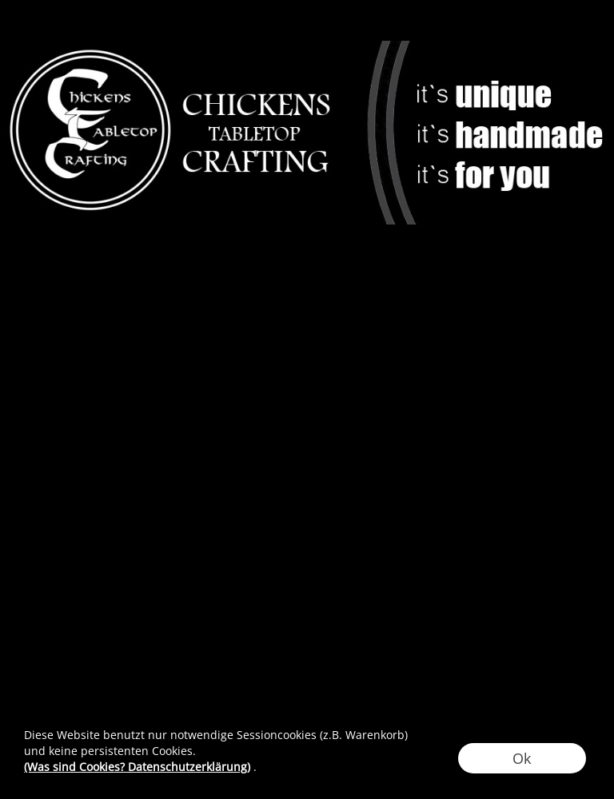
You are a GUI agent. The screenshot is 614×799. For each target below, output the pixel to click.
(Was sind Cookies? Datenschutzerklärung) (137, 766)
